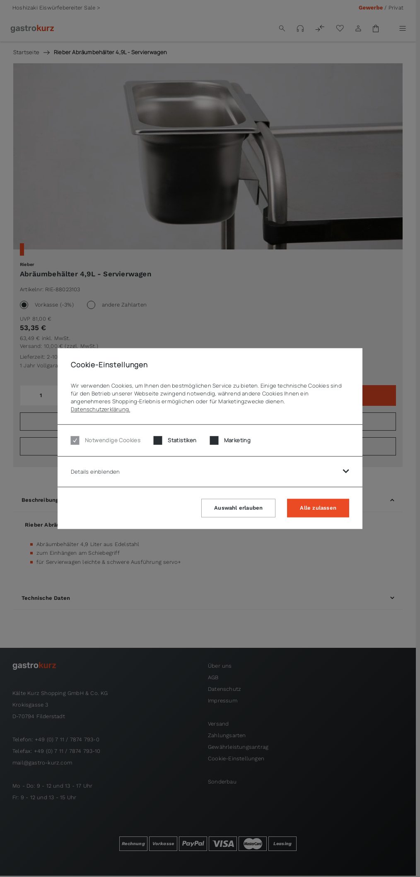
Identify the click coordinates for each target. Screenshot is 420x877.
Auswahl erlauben (238, 507)
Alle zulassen (318, 507)
